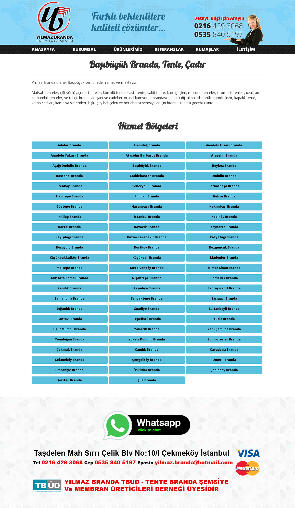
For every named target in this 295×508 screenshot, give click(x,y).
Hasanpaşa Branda (147, 206)
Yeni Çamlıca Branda (224, 329)
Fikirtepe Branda (69, 196)
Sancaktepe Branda (147, 298)
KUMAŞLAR (207, 49)
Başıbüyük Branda (146, 165)
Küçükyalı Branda (147, 257)
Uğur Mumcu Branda (69, 329)
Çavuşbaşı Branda (224, 349)
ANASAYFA (43, 49)
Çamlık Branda (147, 349)
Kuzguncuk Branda (224, 247)
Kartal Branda (69, 227)
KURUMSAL (84, 49)
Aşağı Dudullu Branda (70, 165)
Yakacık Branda (147, 329)
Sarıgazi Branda (224, 298)
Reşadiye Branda (146, 288)
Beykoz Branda (224, 165)
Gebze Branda (224, 196)
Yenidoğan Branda (69, 339)
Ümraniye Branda (69, 370)
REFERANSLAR (169, 49)
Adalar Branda (69, 145)
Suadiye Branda (146, 308)
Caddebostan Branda (147, 176)
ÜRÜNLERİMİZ (128, 49)
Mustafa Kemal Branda (69, 278)
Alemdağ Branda (147, 145)
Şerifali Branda (69, 380)
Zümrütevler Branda (224, 339)
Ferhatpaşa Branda (224, 186)
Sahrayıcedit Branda (224, 288)
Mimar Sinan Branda (224, 268)
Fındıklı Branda (147, 196)
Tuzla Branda (224, 319)
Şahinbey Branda (224, 370)
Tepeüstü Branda (147, 319)
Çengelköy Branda (147, 360)
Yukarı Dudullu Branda (147, 339)
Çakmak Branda (69, 349)
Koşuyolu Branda (69, 247)
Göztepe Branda (69, 206)
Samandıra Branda (70, 298)
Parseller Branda (224, 278)
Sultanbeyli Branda (224, 308)
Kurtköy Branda (147, 247)
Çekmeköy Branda (69, 360)
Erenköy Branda (69, 186)
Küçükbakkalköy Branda (69, 257)
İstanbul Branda (147, 217)
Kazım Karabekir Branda (146, 237)
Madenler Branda (224, 257)
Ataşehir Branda (224, 155)
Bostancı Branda (69, 176)
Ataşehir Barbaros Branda (147, 155)
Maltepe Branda (70, 268)
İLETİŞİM (246, 49)
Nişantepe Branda (146, 278)
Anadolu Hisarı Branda (224, 145)
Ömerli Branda (224, 360)
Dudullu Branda (224, 176)
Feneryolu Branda (146, 186)
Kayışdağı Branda (69, 237)
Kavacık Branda (146, 227)
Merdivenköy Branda (147, 268)
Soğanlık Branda (69, 308)
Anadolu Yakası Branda (69, 155)
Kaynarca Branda (224, 227)
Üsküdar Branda (147, 370)
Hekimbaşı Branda (224, 206)
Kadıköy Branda (224, 217)
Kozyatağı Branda (224, 237)
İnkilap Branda (69, 217)
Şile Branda (147, 380)
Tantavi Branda (69, 319)
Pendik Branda (69, 288)
